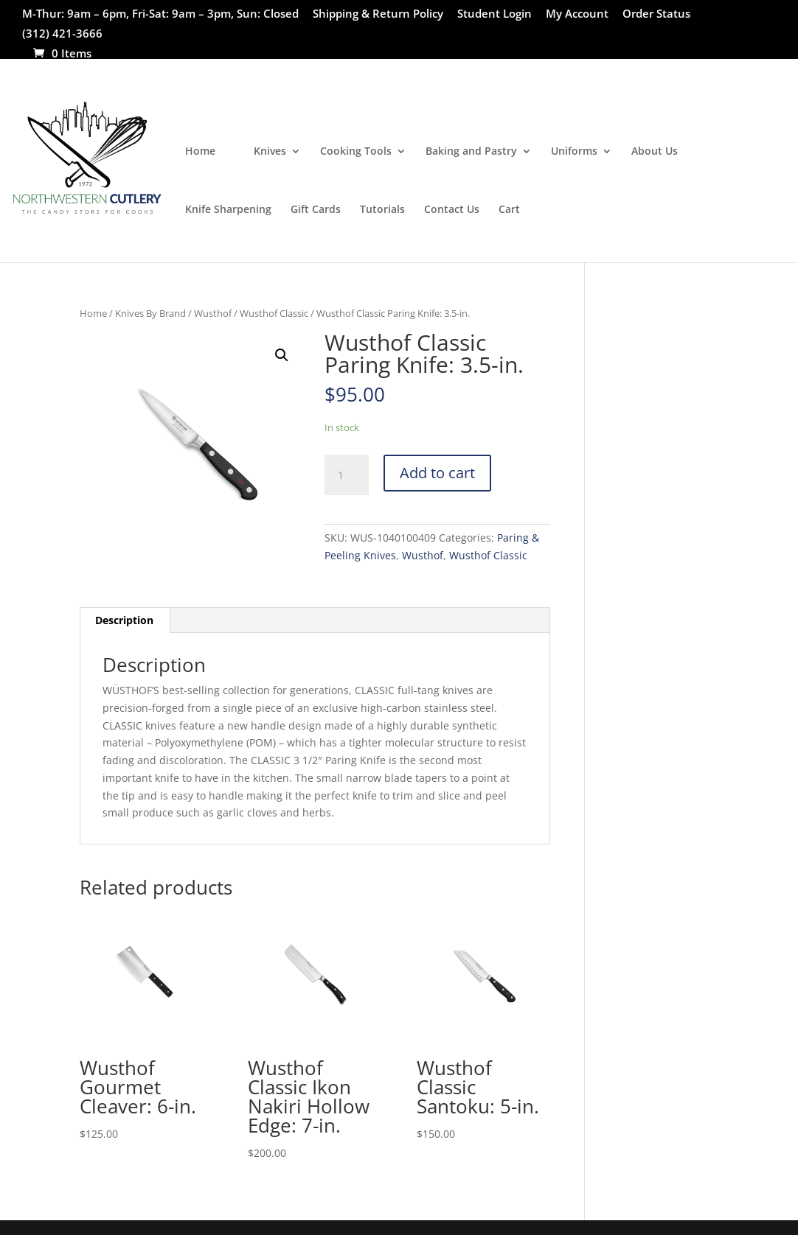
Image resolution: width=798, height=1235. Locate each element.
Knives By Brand (150, 313)
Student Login (494, 14)
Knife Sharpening (228, 210)
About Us (654, 152)
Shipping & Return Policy (378, 14)
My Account (577, 14)
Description (124, 620)
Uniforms (574, 152)
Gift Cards (316, 210)
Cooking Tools (356, 152)
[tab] (124, 620)
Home (200, 152)
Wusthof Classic (274, 313)
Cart (509, 210)
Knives (270, 152)
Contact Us (451, 210)
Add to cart (437, 473)
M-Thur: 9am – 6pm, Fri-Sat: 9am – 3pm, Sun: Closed (160, 14)
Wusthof (213, 313)
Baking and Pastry (471, 152)
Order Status (656, 14)
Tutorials (382, 210)
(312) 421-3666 (62, 34)
